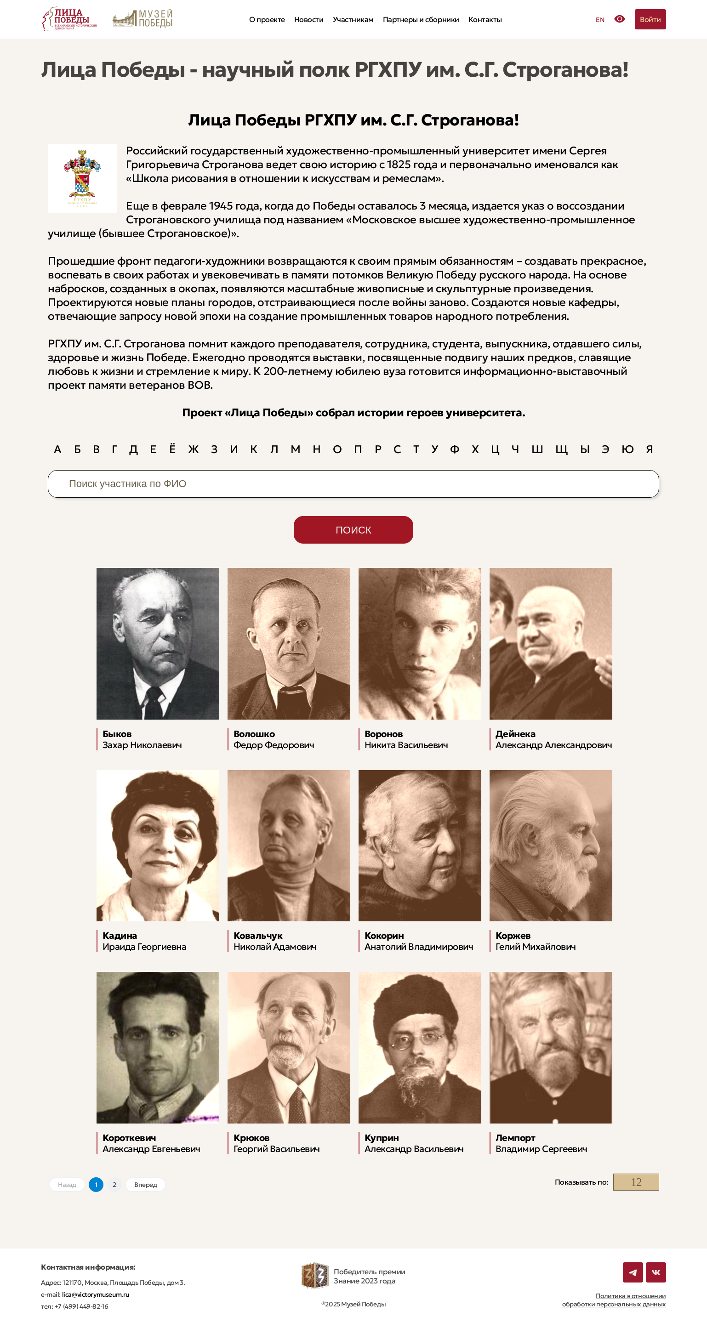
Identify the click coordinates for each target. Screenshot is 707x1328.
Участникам (353, 19)
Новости (309, 19)
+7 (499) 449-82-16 (80, 1306)
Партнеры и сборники (421, 19)
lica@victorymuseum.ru (95, 1294)
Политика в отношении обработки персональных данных (614, 1300)
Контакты (485, 19)
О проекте (267, 19)
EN (600, 20)
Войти (650, 19)
